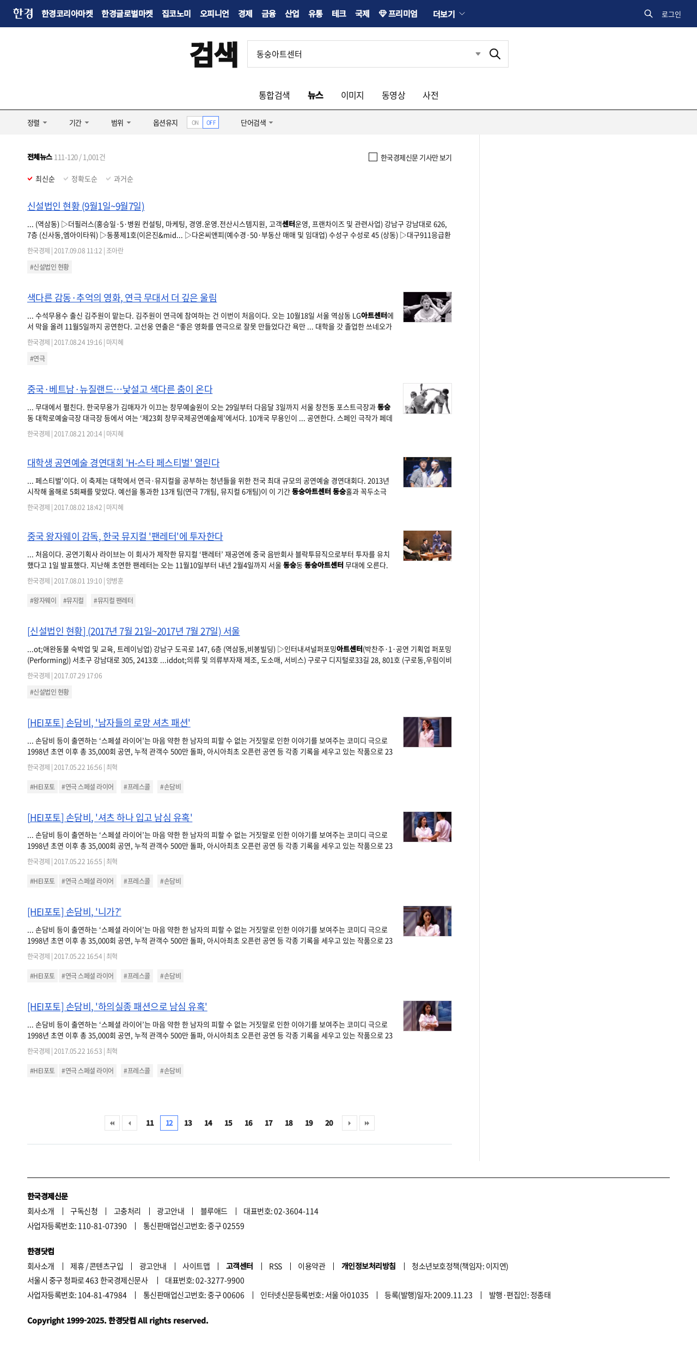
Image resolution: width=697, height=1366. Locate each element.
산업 (292, 13)
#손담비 (170, 787)
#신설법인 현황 (49, 267)
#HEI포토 (42, 787)
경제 (245, 13)
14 (208, 1123)
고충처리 (127, 1210)
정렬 (33, 122)
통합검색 (274, 94)
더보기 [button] (444, 14)
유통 (315, 13)
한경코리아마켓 (67, 13)
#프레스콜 (137, 787)
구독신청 (83, 1210)
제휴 (77, 1265)
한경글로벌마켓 (126, 13)
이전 (129, 1123)
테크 (339, 13)
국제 (362, 13)
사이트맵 (196, 1265)
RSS (275, 1265)
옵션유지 (165, 122)
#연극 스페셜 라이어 (87, 787)
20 (329, 1123)
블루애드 (214, 1210)
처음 (112, 1123)
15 (228, 1123)
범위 (117, 122)
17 (269, 1123)
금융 (268, 13)
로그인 (671, 14)
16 (248, 1123)
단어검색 (253, 122)
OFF (211, 122)
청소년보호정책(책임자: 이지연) (460, 1265)
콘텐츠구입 (106, 1265)
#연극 (37, 358)
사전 (430, 94)
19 (309, 1123)
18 (289, 1123)
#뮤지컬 (73, 600)
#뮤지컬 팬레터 (113, 600)
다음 (349, 1123)
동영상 (393, 94)
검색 (214, 54)
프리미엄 (403, 13)
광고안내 (170, 1210)
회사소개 (40, 1210)
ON (195, 122)
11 (150, 1123)
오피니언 (214, 13)
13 (188, 1123)
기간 (75, 122)
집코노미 (176, 13)
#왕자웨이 (43, 600)
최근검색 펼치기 (478, 54)
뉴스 (315, 94)
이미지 (352, 94)
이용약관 (311, 1265)
